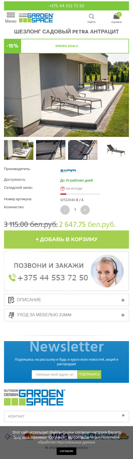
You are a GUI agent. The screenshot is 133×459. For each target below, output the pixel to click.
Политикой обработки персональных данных (79, 439)
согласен (66, 451)
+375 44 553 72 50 (66, 5)
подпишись (89, 374)
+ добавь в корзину (67, 239)
